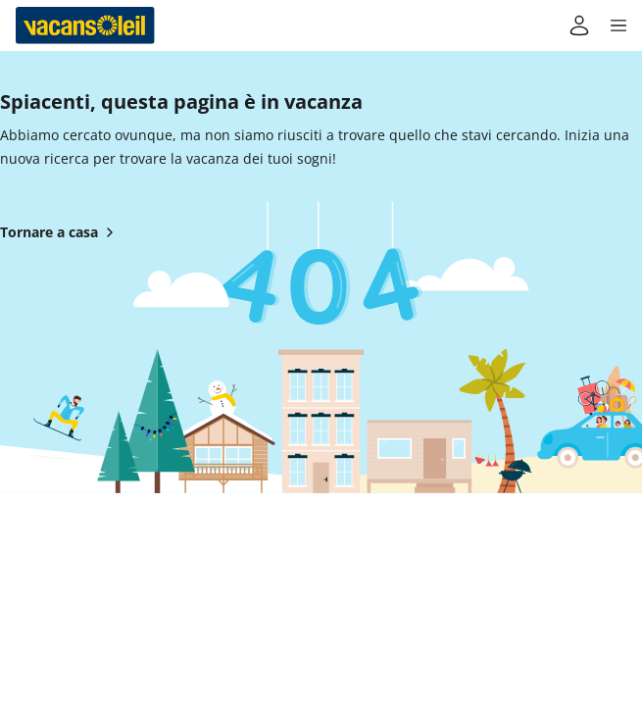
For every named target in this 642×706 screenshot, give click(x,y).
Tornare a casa (61, 232)
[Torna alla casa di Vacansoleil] (85, 25)
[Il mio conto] (579, 25)
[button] (618, 25)
